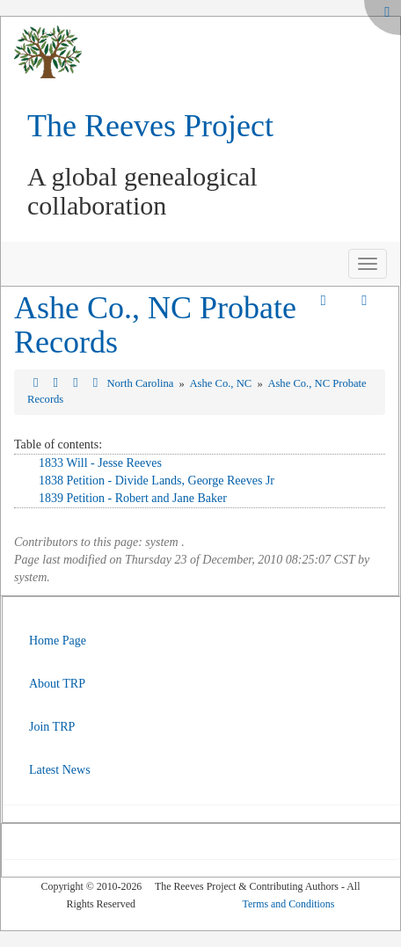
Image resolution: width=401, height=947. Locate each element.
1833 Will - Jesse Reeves (100, 463)
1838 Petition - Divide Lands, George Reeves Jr (156, 480)
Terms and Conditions (289, 904)
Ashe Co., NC (221, 383)
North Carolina (141, 383)
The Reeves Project (150, 125)
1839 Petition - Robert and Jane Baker (133, 498)
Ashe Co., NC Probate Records (155, 325)
